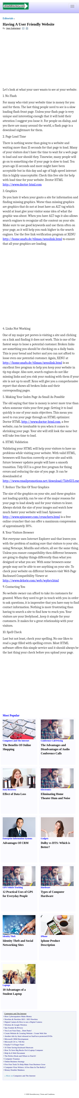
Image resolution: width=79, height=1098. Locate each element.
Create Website (10, 1033)
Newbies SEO (19, 1019)
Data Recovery (9, 789)
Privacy (20, 1028)
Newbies (7, 1019)
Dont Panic (26, 1030)
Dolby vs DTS (49, 842)
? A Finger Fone (17, 1045)
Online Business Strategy (14, 1061)
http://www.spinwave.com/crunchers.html (31, 517)
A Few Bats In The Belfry (35, 1067)
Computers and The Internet (16, 740)
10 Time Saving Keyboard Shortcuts (18, 1047)
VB (19, 1042)
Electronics (46, 789)
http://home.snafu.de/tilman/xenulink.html (32, 239)
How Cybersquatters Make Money (18, 1016)
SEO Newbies (32, 1019)
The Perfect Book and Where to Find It (19, 1056)
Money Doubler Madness (14, 1070)
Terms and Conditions (47, 1094)
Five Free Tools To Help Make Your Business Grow (24, 1064)
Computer (8, 1067)
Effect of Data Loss (14, 794)
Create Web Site (40, 1033)
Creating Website (26, 1033)
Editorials (8, 18)
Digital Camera (10, 1022)
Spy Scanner (9, 1028)
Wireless (7, 1025)
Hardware (45, 887)
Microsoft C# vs (10, 1042)
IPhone (44, 936)
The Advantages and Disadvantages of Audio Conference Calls (55, 749)
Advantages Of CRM (15, 842)
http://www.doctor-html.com (22, 184)
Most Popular (11, 715)
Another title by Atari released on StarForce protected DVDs (28, 1036)
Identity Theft (9, 936)
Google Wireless (20, 1025)
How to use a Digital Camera (30, 1022)
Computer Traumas (12, 1059)
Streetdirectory (34, 1094)
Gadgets (44, 838)
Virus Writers (18, 1067)
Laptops (6, 985)
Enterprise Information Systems (17, 838)
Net (22, 1042)
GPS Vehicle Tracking (13, 887)
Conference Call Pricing (52, 740)
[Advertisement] (32, 58)
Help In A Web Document (14, 1053)
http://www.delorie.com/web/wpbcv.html (31, 580)
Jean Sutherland (13, 28)
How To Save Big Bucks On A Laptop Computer (23, 1050)
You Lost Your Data (12, 1030)
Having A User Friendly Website (28, 24)
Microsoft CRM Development (16, 1039)
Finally (7, 1045)
